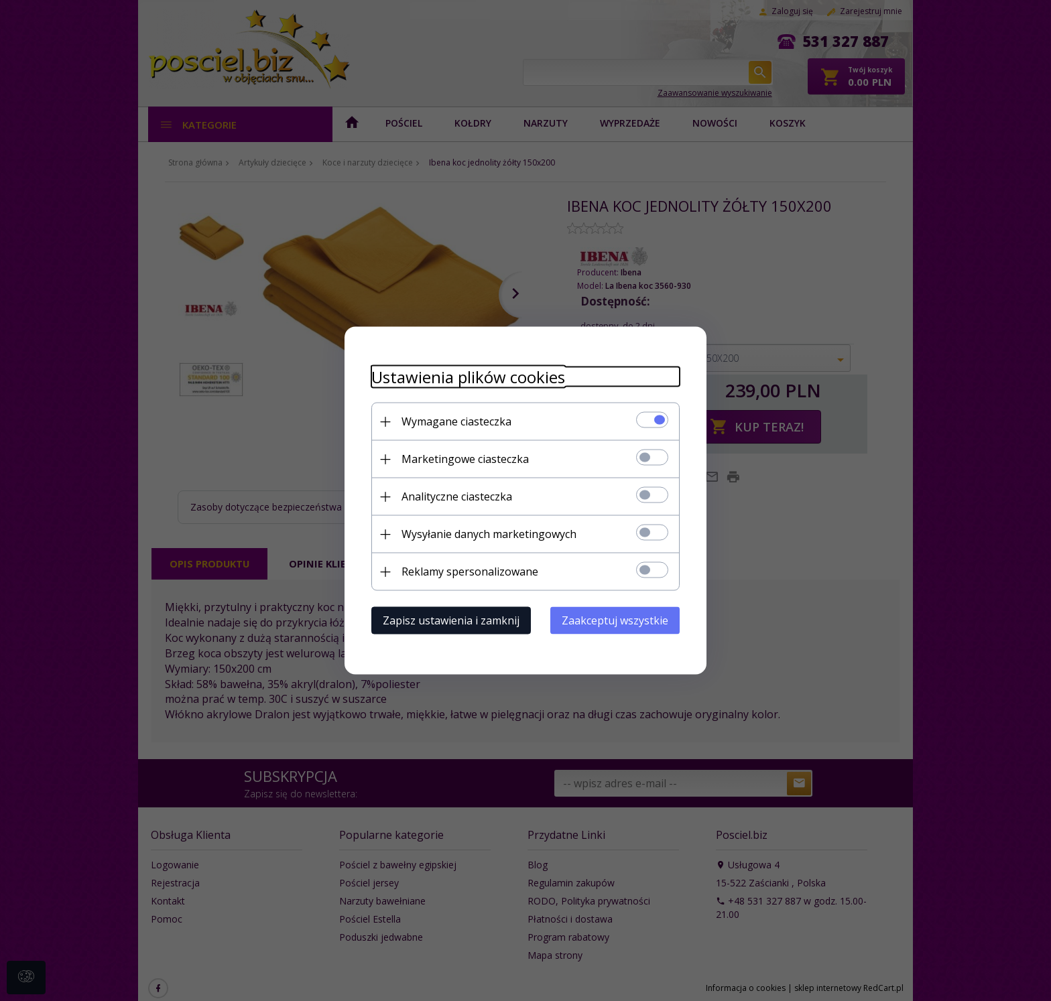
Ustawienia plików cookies (468, 377)
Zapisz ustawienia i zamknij (451, 620)
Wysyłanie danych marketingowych (488, 534)
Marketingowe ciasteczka (465, 459)
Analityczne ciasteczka (456, 496)
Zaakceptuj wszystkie (615, 620)
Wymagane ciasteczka (456, 421)
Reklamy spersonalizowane (469, 571)
